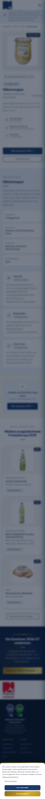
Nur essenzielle (22, 788)
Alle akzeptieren (22, 794)
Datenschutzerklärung (10, 777)
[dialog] (22, 781)
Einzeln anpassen (11, 781)
